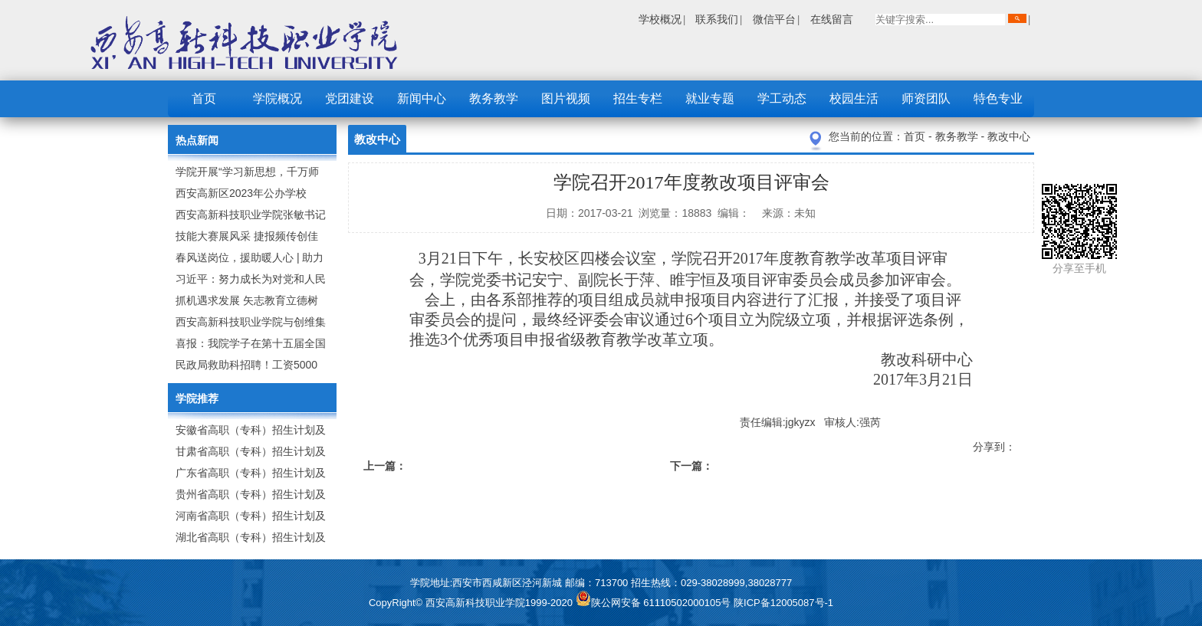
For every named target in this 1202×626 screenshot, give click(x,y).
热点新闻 (197, 140)
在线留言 (831, 19)
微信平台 (774, 19)
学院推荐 (197, 398)
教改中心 (1008, 136)
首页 (204, 98)
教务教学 (493, 98)
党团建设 (349, 98)
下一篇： (691, 466)
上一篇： (384, 466)
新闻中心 (421, 98)
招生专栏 (637, 98)
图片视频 (565, 98)
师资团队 (926, 98)
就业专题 (709, 98)
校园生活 (854, 98)
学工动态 (781, 98)
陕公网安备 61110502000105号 (655, 602)
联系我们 (716, 19)
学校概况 (660, 19)
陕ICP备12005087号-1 (783, 602)
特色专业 (998, 98)
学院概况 (277, 98)
